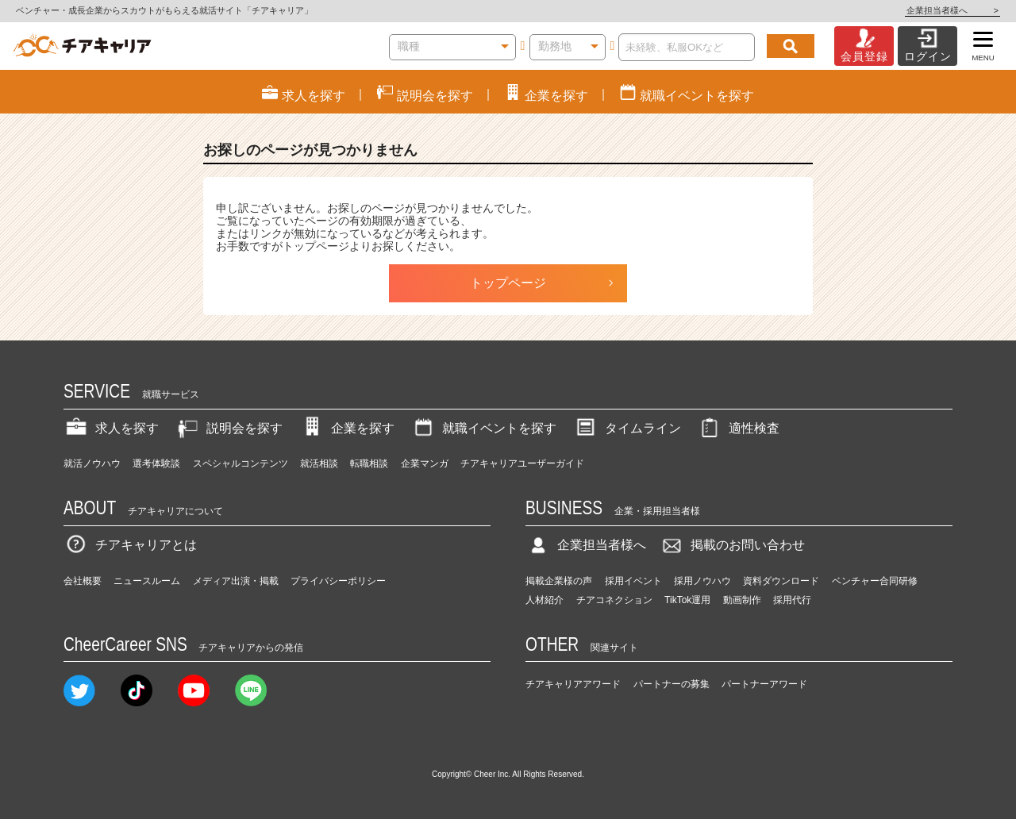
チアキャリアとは (130, 545)
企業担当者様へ (952, 10)
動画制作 (742, 600)
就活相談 (319, 463)
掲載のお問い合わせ (732, 545)
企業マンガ (424, 463)
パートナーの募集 (671, 684)
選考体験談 (156, 463)
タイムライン (627, 428)
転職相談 (369, 463)
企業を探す (346, 428)
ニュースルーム (147, 580)
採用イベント (633, 580)
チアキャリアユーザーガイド (522, 463)
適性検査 (738, 428)
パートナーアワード (764, 684)
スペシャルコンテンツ (240, 463)
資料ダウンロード (781, 580)
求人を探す (111, 428)
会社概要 (83, 580)
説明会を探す (229, 428)
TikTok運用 (687, 600)
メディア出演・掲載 (236, 580)
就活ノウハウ (92, 463)
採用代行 (792, 600)
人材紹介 (544, 600)
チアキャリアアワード (573, 684)
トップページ (508, 283)
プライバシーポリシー (338, 580)
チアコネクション (614, 600)
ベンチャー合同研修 (875, 580)
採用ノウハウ (702, 580)
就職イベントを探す (483, 428)
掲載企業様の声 (558, 580)
